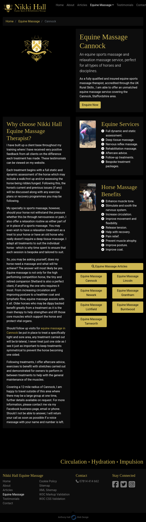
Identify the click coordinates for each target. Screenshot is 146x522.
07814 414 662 (89, 481)
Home (60, 5)
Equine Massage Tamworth (91, 321)
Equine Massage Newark (91, 293)
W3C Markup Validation (54, 494)
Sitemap (44, 485)
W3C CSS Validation (52, 499)
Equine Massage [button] (101, 5)
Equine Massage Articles (109, 266)
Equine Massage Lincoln (127, 278)
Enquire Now (90, 105)
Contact (8, 503)
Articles (82, 5)
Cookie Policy (48, 481)
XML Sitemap (48, 490)
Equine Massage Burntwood (127, 307)
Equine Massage (13, 494)
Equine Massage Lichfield (91, 307)
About (70, 5)
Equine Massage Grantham (127, 293)
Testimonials (125, 5)
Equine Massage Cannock (91, 278)
